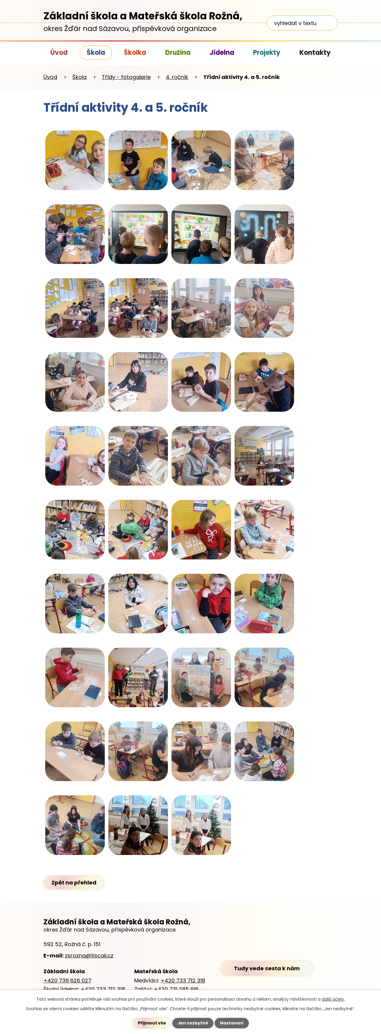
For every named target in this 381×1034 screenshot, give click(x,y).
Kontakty (315, 52)
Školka (135, 52)
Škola (96, 52)
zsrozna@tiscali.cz (89, 955)
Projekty (266, 52)
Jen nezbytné (192, 1023)
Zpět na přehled (73, 882)
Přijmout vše (151, 1023)
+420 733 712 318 (103, 989)
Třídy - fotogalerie (126, 77)
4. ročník (177, 77)
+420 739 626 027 (67, 980)
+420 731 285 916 (176, 989)
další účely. (333, 999)
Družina (177, 52)
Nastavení (232, 1023)
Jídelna (222, 52)
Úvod (59, 52)
